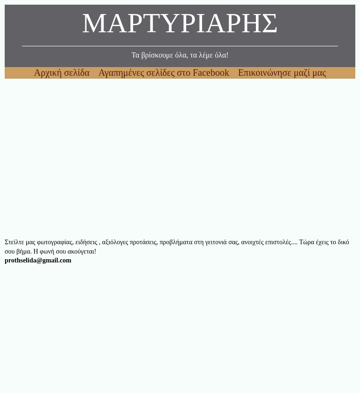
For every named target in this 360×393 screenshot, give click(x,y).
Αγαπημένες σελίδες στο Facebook (165, 72)
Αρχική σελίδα (63, 72)
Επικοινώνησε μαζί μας (282, 72)
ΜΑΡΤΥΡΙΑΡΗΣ (180, 25)
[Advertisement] (180, 158)
